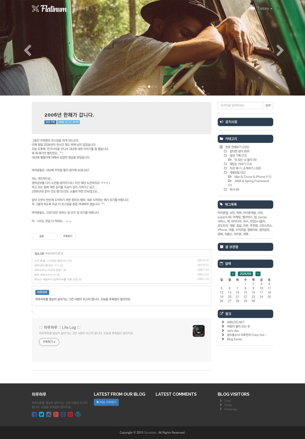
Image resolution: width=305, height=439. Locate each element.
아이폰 (237, 234)
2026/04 (245, 274)
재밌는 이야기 (240, 164)
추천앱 (254, 225)
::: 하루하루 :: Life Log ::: (60, 327)
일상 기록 (50, 122)
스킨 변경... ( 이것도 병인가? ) (51, 260)
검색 (267, 105)
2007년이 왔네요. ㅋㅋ (46, 265)
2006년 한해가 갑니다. (69, 115)
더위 (260, 213)
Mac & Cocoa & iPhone (252, 177)
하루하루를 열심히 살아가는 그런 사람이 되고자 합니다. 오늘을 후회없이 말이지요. (86, 333)
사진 (232, 213)
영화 (220, 234)
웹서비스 (247, 217)
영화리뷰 (252, 230)
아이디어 (236, 221)
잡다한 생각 (239, 151)
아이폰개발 (249, 213)
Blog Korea (234, 339)
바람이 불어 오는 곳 (238, 326)
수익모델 (241, 230)
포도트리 (223, 225)
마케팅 (237, 217)
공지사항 (82, 8)
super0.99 (224, 217)
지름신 (228, 234)
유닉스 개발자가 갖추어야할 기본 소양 (56, 279)
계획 (245, 234)
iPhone (222, 230)
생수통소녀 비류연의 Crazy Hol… (247, 335)
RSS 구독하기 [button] (106, 402)
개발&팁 (237, 172)
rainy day (233, 330)
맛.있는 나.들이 (245, 160)
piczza (262, 217)
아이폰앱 (223, 213)
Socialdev (150, 432)
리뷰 (245, 225)
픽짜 (238, 213)
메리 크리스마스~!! (45, 274)
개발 (232, 225)
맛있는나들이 (257, 221)
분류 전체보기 (237, 147)
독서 (234, 189)
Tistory (261, 9)
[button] (23, 48)
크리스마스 (265, 225)
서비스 (221, 221)
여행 (231, 230)
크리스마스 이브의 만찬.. (48, 270)
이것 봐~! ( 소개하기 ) (245, 168)
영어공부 (264, 230)
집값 (238, 225)
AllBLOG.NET (236, 322)
